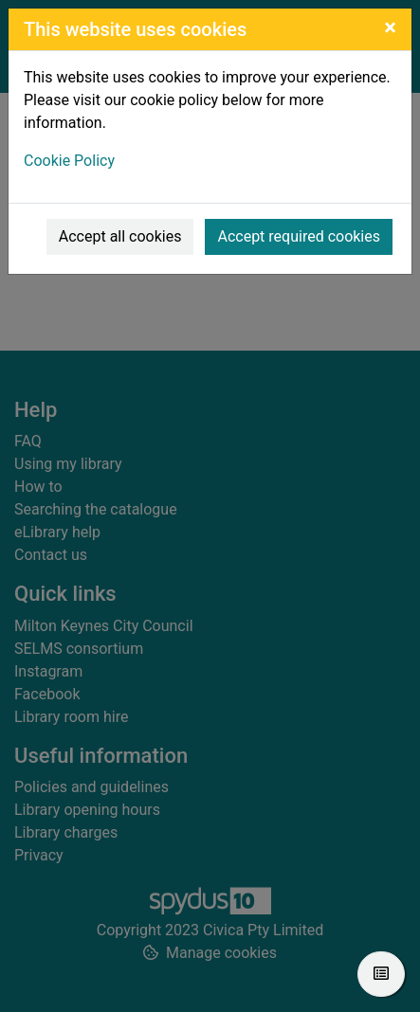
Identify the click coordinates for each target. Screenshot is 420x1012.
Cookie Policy (69, 161)
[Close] (390, 27)
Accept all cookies (120, 236)
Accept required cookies (298, 236)
